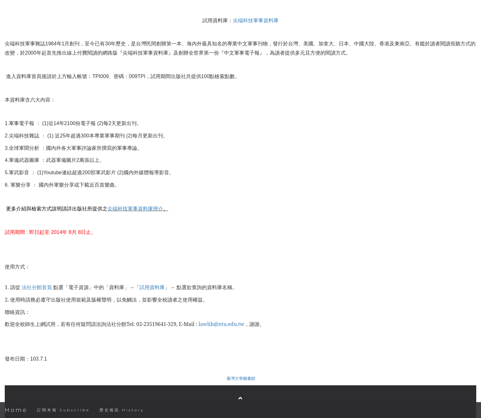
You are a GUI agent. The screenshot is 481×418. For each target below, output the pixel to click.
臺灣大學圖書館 (241, 378)
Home (16, 410)
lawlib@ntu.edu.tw (221, 324)
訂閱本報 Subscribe (63, 410)
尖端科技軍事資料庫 (256, 20)
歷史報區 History (121, 410)
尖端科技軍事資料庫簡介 (135, 209)
